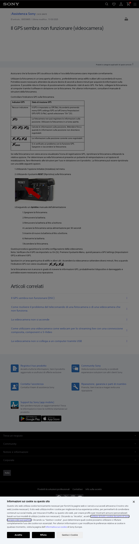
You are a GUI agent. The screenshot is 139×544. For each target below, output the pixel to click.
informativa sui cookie (56, 527)
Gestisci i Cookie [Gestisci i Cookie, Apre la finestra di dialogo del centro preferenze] (70, 535)
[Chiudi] (133, 501)
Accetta (18, 535)
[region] (69, 520)
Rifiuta (43, 535)
